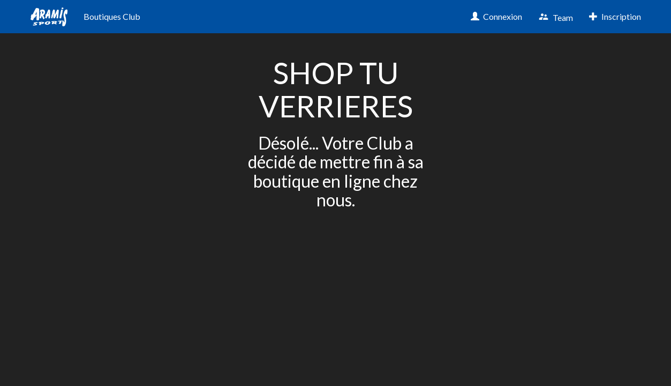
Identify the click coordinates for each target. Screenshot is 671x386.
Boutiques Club (112, 16)
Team (555, 17)
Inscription (615, 16)
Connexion (496, 16)
